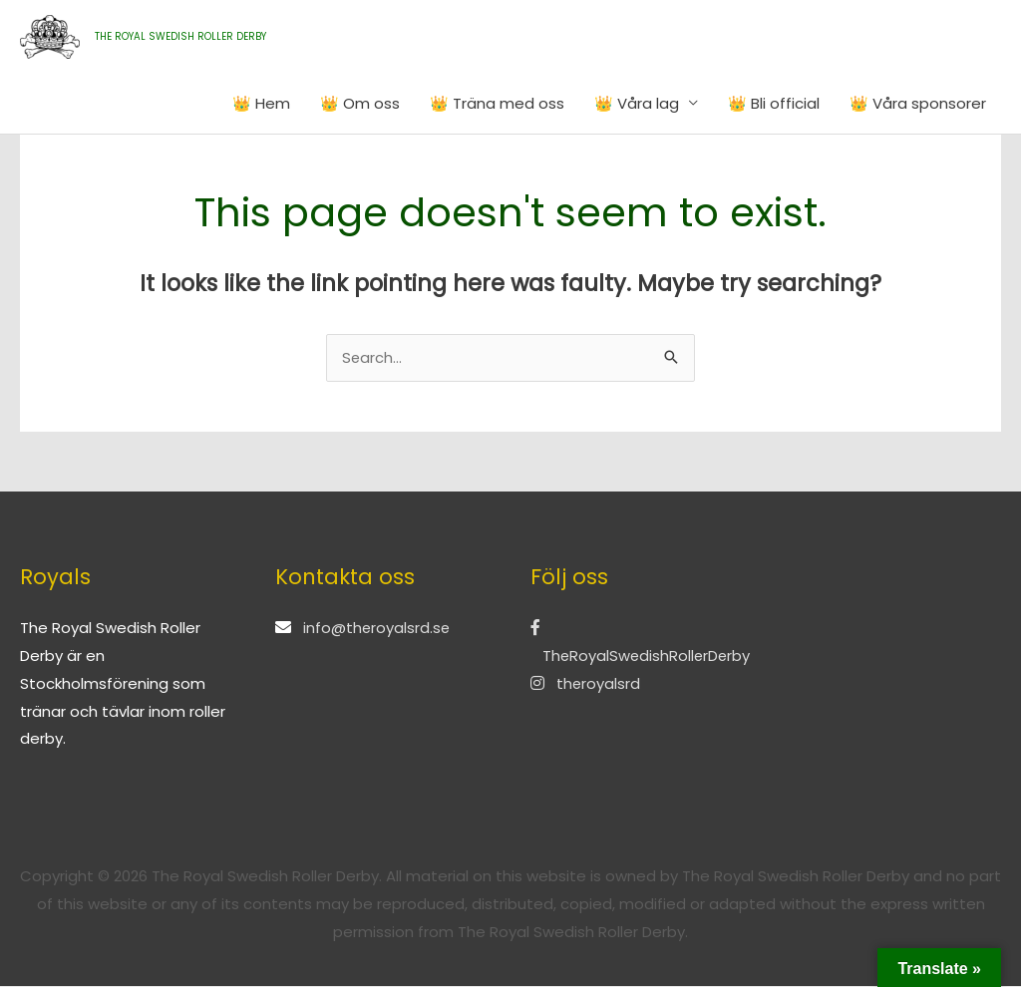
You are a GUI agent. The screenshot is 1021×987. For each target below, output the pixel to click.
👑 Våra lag (636, 103)
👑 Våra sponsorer (918, 103)
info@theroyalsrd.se (377, 628)
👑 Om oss (360, 103)
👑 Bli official (774, 103)
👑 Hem (261, 103)
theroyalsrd (585, 684)
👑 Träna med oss (497, 103)
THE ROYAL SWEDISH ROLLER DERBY (180, 36)
